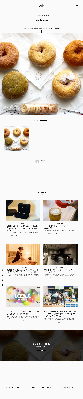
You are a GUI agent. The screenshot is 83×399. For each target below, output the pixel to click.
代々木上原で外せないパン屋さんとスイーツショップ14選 (41, 28)
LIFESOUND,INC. (66, 392)
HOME (25, 28)
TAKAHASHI (46, 15)
